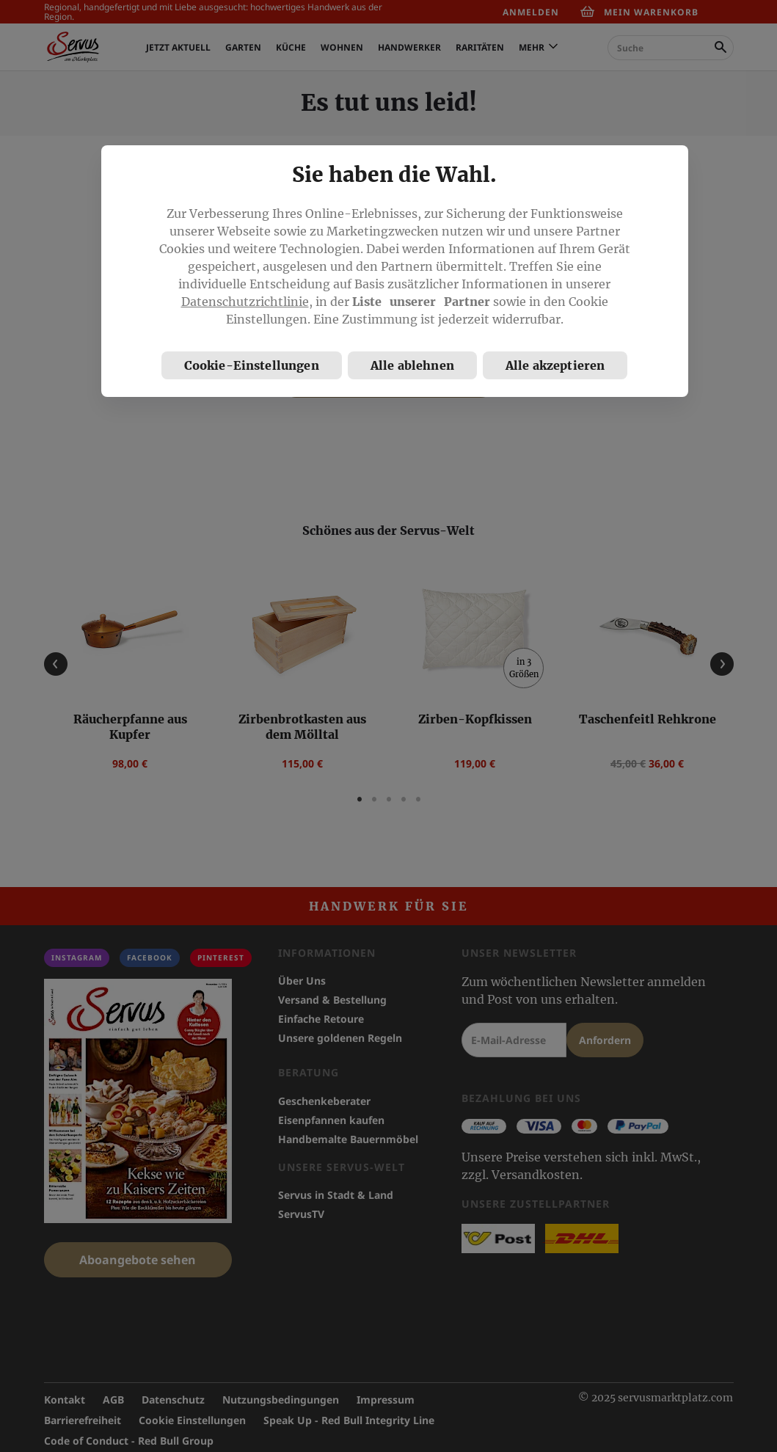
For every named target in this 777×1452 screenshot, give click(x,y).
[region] (394, 271)
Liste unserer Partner (421, 301)
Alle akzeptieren (555, 365)
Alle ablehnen (412, 365)
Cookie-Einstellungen (251, 365)
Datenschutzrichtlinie (245, 301)
